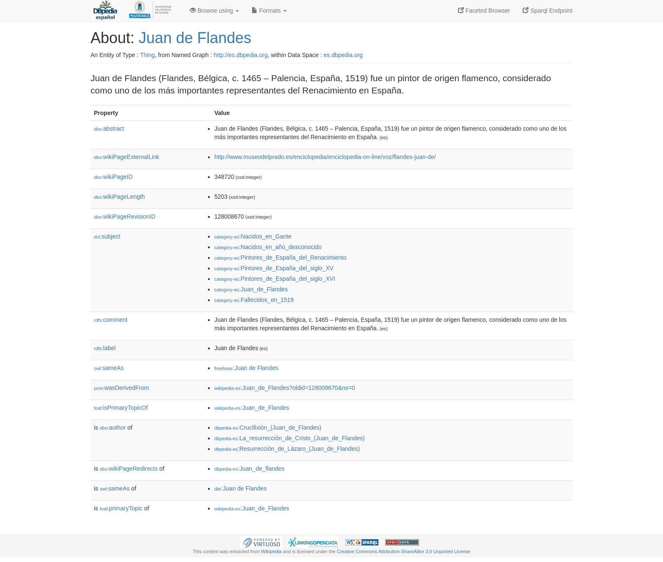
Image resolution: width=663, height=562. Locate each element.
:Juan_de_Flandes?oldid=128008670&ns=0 (284, 387)
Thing (147, 55)
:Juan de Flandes (246, 368)
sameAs (108, 368)
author (113, 427)
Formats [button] (269, 10)
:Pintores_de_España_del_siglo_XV (274, 268)
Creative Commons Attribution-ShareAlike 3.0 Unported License (403, 551)
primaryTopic (121, 508)
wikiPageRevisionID (125, 216)
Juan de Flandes (195, 38)
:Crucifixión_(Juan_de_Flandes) (267, 427)
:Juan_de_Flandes (251, 289)
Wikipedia (271, 551)
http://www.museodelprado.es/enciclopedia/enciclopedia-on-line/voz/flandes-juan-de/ (325, 157)
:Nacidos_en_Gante (252, 236)
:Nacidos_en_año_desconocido (268, 247)
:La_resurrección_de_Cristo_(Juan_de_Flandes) (289, 438)
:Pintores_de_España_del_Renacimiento (280, 257)
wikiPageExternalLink (126, 157)
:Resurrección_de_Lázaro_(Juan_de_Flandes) (287, 448)
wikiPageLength (119, 196)
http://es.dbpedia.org (241, 55)
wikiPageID (113, 176)
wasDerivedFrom (121, 387)
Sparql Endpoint (548, 10)
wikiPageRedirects (129, 468)
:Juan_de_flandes (249, 468)
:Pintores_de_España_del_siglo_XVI (274, 278)
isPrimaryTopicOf (121, 407)
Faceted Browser (484, 10)
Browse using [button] (214, 10)
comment (110, 319)
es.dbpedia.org (343, 55)
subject (107, 236)
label (104, 348)
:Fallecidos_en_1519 (254, 299)
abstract (109, 128)
